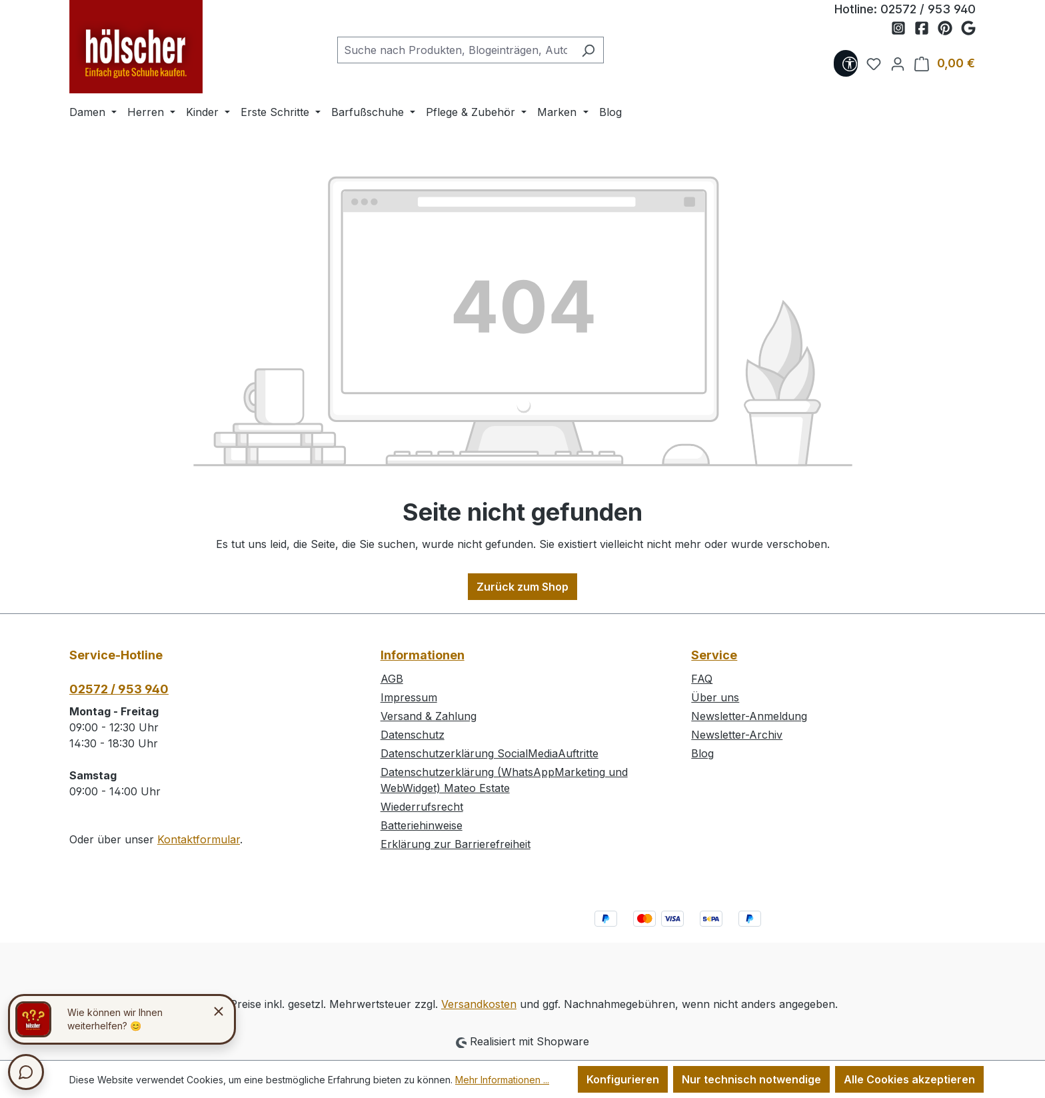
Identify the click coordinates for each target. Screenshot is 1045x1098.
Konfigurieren (622, 1079)
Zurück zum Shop (522, 586)
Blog (702, 753)
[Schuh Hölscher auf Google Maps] (968, 28)
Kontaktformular (198, 839)
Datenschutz (413, 734)
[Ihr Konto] (894, 63)
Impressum (409, 697)
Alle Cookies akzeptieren (909, 1079)
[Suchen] (588, 50)
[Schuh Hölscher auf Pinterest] (949, 28)
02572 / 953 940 (928, 9)
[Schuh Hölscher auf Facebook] (926, 28)
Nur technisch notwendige (751, 1079)
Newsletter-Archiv (736, 734)
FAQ (701, 678)
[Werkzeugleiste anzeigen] (846, 63)
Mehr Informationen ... (502, 1079)
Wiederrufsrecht (422, 806)
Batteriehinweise (422, 825)
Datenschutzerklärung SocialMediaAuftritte (489, 753)
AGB (392, 678)
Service (714, 655)
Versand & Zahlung (429, 716)
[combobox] (455, 50)
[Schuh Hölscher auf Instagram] (902, 28)
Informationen (423, 655)
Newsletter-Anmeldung (749, 716)
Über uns (715, 697)
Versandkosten (479, 1004)
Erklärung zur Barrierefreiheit (455, 844)
